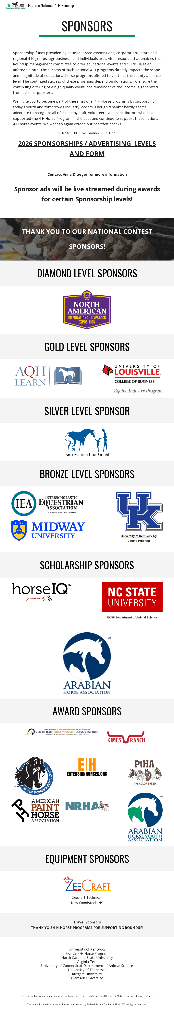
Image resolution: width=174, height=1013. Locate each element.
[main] (87, 28)
